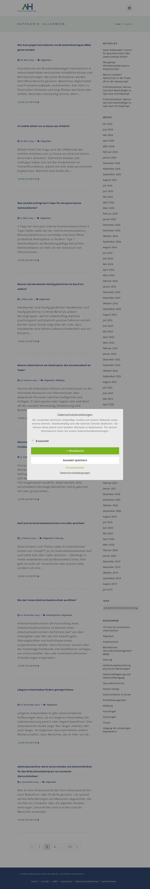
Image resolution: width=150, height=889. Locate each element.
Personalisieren (75, 467)
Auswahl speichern (75, 460)
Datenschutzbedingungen (75, 473)
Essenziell (40, 440)
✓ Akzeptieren (75, 450)
